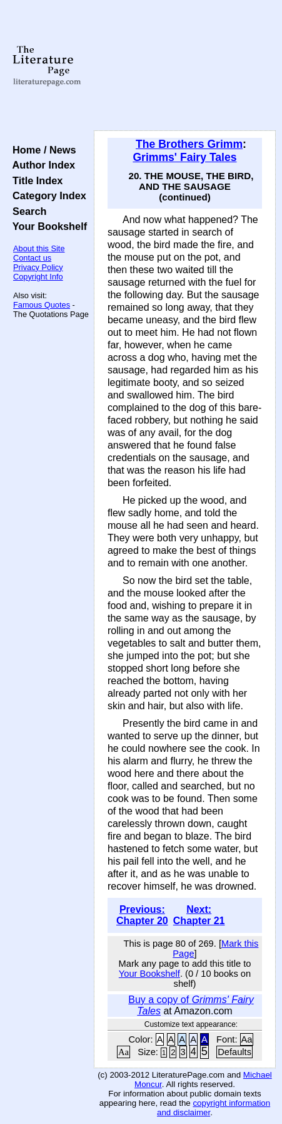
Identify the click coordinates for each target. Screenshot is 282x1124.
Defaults (234, 1052)
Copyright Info (38, 276)
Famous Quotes (41, 305)
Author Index (41, 164)
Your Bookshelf (47, 226)
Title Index (35, 180)
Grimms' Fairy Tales (184, 157)
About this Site (39, 248)
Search (26, 211)
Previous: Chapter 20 (142, 915)
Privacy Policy (38, 267)
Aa (247, 1039)
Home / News (41, 149)
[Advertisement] (184, 65)
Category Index (46, 195)
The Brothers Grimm (189, 144)
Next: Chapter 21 (199, 915)
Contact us (32, 258)
